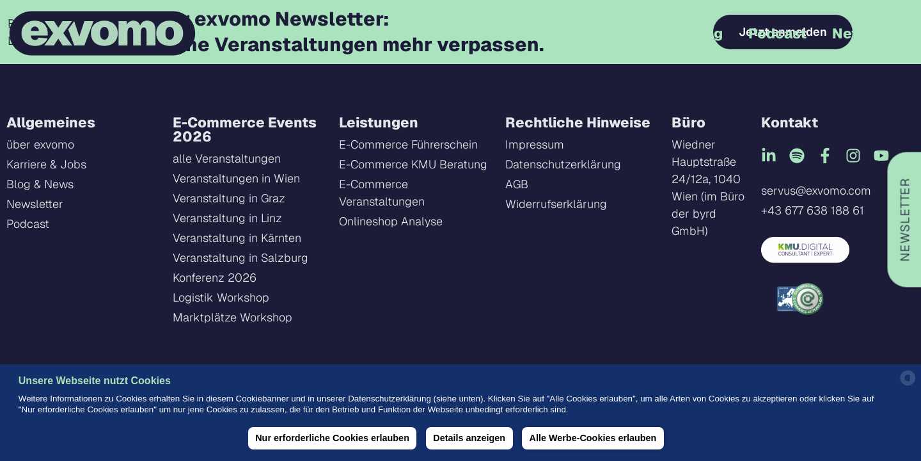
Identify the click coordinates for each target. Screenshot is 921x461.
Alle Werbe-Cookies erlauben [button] (593, 438)
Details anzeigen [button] (469, 438)
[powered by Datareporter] (908, 383)
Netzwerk (867, 33)
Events (469, 33)
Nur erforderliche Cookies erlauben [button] (332, 438)
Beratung (690, 33)
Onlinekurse (579, 33)
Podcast (777, 33)
